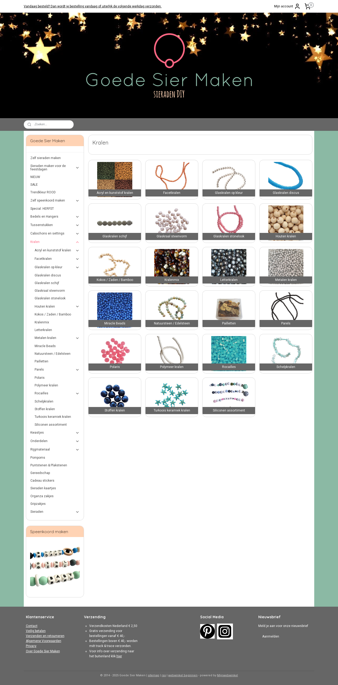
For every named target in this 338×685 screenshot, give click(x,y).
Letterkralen (43, 330)
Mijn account (287, 6)
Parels (57, 370)
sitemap (153, 675)
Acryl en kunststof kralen (57, 250)
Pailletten (41, 361)
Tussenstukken (55, 225)
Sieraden (55, 512)
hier (119, 656)
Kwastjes (55, 433)
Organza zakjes (42, 496)
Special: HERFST (42, 208)
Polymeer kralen (46, 385)
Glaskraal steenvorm (50, 291)
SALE (34, 184)
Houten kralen (57, 306)
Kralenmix (42, 322)
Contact (31, 626)
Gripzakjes (38, 504)
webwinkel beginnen (183, 675)
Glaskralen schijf (47, 283)
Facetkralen (57, 259)
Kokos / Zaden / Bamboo (53, 314)
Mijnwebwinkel (227, 675)
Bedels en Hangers (55, 217)
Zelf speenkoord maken (55, 201)
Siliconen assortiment (51, 425)
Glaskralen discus (48, 275)
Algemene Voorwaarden (43, 641)
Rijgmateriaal (55, 450)
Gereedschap (40, 473)
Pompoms (37, 457)
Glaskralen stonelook (50, 298)
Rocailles (57, 393)
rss (164, 675)
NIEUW (35, 177)
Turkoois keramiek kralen (53, 417)
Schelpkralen (44, 401)
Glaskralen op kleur (57, 267)
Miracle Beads (45, 346)
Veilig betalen (36, 631)
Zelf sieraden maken (45, 158)
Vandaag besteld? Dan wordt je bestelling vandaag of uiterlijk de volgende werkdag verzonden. (93, 6)
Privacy (31, 646)
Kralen (55, 242)
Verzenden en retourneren (45, 636)
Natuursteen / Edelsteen (53, 354)
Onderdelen (55, 441)
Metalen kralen (57, 338)
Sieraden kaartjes (43, 488)
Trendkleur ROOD (43, 192)
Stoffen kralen (45, 409)
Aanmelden (270, 636)
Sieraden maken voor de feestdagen (55, 167)
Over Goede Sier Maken (43, 651)
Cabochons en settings (55, 234)
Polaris (40, 378)
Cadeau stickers (42, 480)
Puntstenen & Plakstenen (48, 465)
